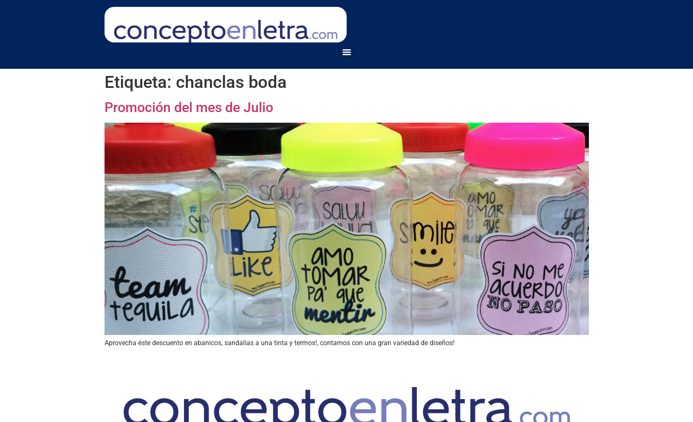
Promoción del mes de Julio (189, 107)
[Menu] (346, 52)
